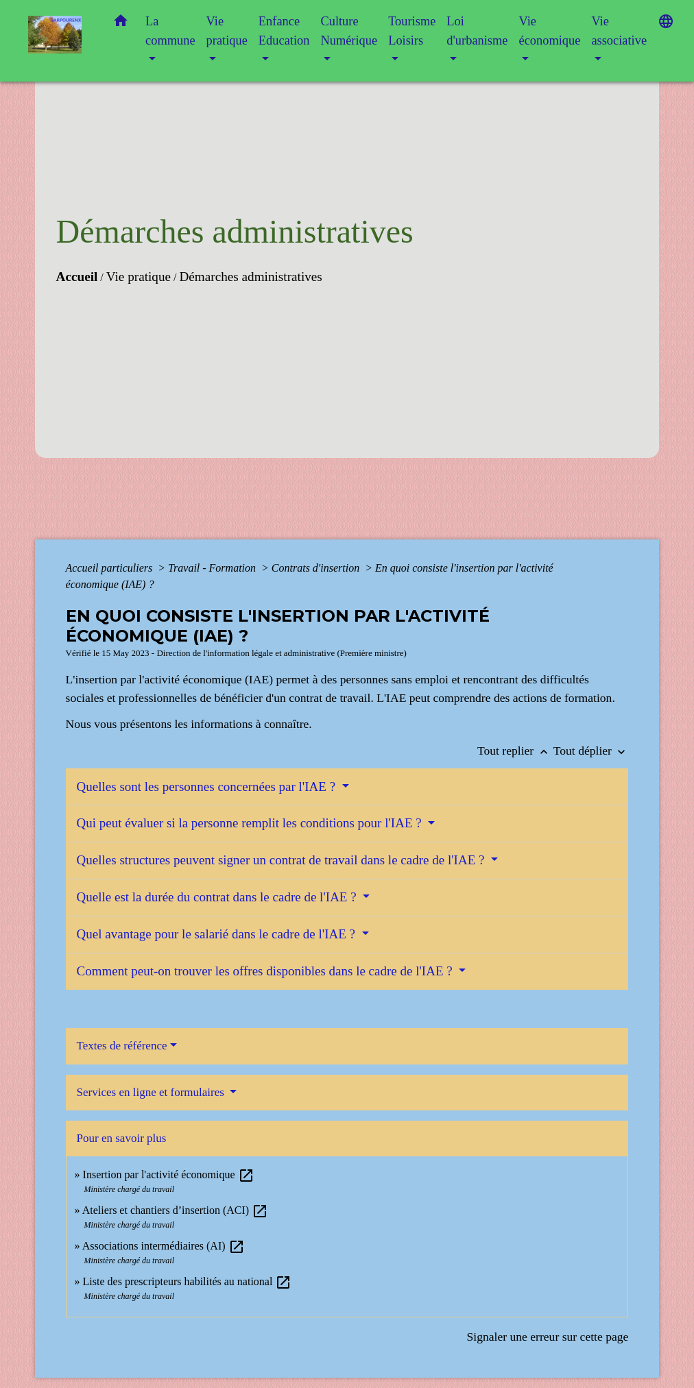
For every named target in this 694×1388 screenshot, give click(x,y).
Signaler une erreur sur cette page (547, 1336)
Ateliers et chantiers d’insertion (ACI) (175, 1210)
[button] (120, 23)
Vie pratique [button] (227, 30)
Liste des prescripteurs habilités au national (187, 1281)
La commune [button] (170, 30)
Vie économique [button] (549, 30)
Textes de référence (122, 1045)
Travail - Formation (213, 568)
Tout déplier (591, 750)
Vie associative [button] (619, 30)
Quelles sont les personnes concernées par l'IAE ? (208, 786)
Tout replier (515, 750)
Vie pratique (138, 276)
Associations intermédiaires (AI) (163, 1246)
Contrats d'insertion (317, 568)
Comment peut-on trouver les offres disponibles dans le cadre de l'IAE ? (266, 971)
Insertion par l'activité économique (168, 1174)
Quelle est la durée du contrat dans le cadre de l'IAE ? (218, 897)
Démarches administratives (250, 276)
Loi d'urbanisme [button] (476, 30)
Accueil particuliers (111, 568)
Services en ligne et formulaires (152, 1092)
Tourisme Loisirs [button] (411, 30)
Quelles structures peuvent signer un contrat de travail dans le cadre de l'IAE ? (282, 860)
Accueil (77, 276)
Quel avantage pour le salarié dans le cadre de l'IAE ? (218, 934)
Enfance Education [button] (284, 30)
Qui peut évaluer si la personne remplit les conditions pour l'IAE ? (251, 823)
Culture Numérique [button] (348, 30)
